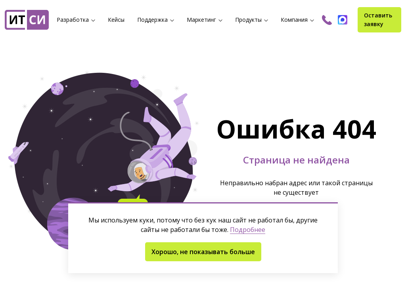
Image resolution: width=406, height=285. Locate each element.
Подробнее (247, 230)
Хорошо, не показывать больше (203, 251)
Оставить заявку (378, 19)
